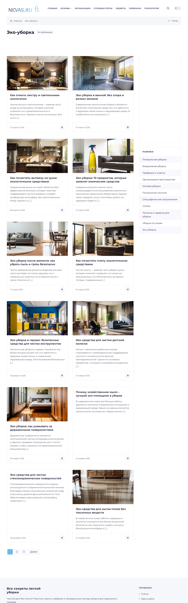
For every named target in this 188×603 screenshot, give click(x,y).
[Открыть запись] (37, 94)
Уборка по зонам (152, 223)
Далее (33, 551)
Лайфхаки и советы (153, 173)
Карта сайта (147, 599)
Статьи (146, 206)
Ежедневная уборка (154, 166)
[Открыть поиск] (168, 8)
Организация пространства (158, 179)
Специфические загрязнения (159, 199)
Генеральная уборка (154, 159)
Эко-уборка (149, 229)
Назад (174, 20)
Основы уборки (151, 186)
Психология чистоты (154, 192)
